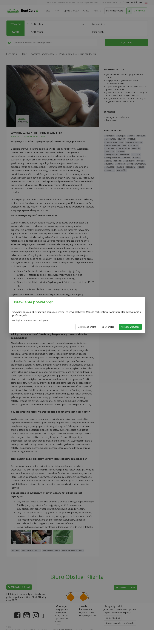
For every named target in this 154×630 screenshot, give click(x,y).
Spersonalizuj (108, 326)
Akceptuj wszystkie (130, 326)
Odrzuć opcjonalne (87, 326)
